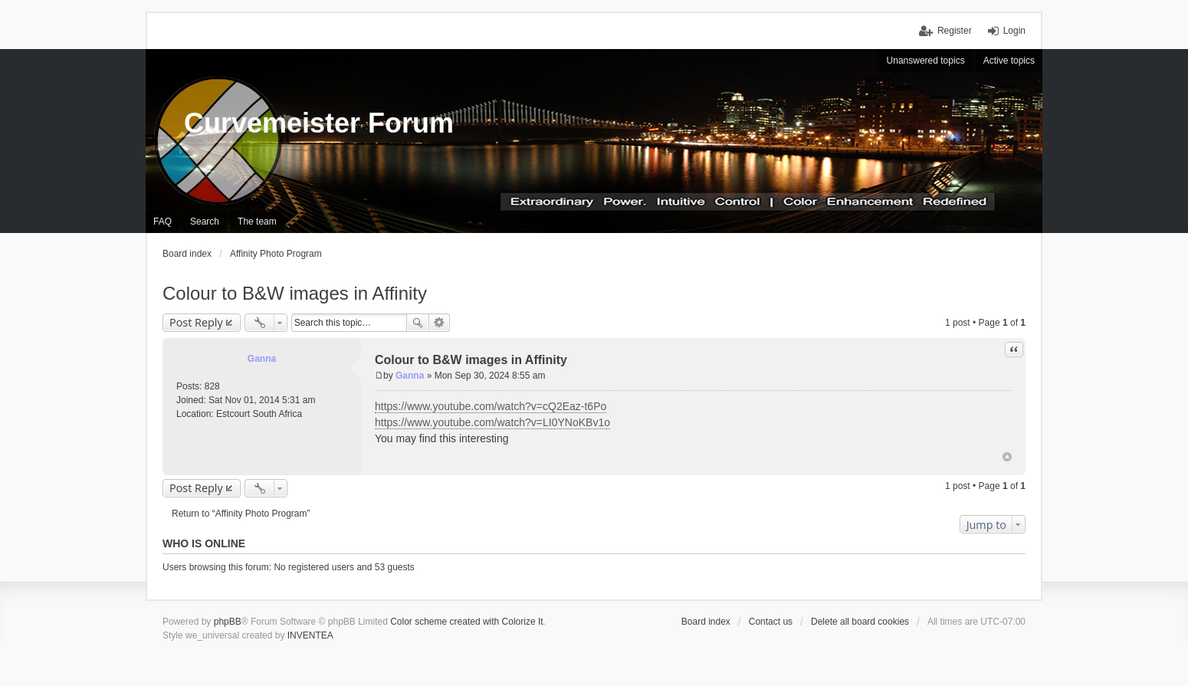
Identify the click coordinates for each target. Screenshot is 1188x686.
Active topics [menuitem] (1009, 60)
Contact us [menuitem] (771, 621)
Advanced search (439, 322)
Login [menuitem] (1014, 30)
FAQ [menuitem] (162, 221)
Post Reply (196, 322)
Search (417, 322)
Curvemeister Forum (319, 123)
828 (212, 386)
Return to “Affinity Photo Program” (241, 513)
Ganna (262, 358)
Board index (705, 621)
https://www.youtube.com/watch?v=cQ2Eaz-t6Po (490, 406)
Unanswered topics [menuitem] (926, 60)
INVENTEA (310, 635)
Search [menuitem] (204, 221)
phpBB (227, 621)
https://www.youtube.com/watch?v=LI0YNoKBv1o (492, 422)
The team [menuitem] (257, 221)
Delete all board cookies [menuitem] (860, 621)
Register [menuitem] (954, 30)
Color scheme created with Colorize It (466, 621)
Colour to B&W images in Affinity (294, 293)
